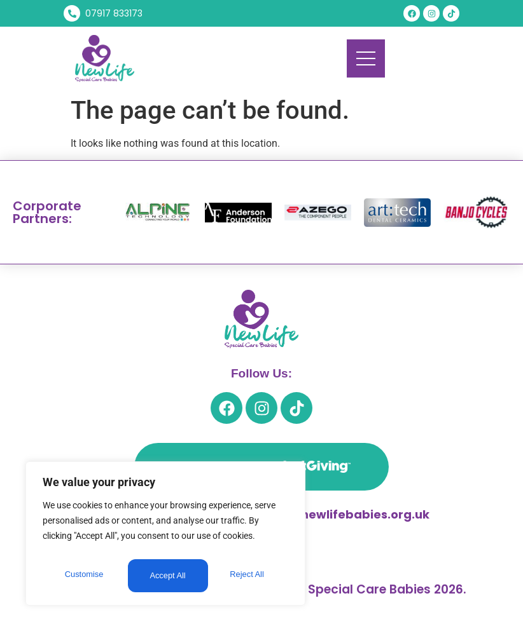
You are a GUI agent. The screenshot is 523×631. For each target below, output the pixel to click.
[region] (165, 536)
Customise (83, 576)
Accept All (249, 576)
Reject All (166, 576)
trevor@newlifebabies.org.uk (340, 514)
